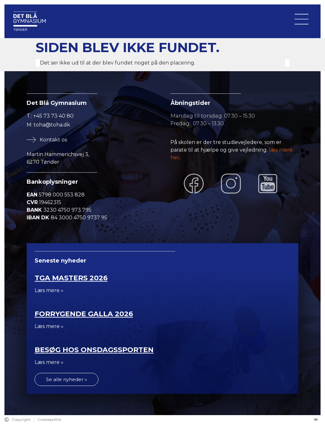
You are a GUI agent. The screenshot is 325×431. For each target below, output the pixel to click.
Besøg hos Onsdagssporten (94, 349)
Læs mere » (49, 290)
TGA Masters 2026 (71, 278)
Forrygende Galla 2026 (84, 314)
